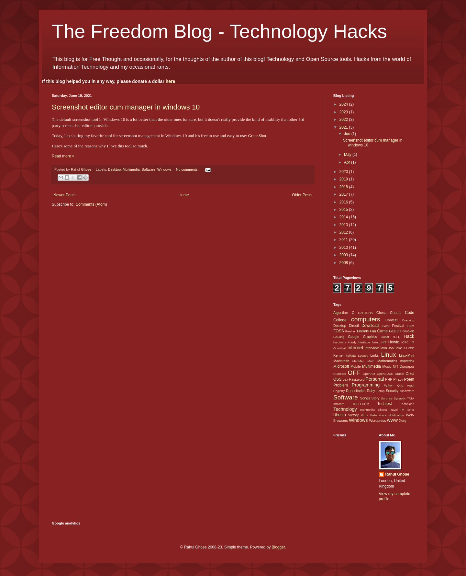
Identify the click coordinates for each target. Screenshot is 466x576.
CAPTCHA (365, 313)
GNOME (408, 331)
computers (365, 319)
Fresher (350, 331)
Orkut (410, 373)
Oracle (399, 373)
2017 (344, 194)
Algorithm (340, 313)
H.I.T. (396, 337)
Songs (365, 398)
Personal (374, 379)
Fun (373, 331)
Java (383, 348)
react (410, 385)
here (170, 81)
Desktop (114, 169)
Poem (409, 379)
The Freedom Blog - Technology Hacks (219, 31)
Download (370, 325)
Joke (398, 348)
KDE (411, 348)
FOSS (338, 331)
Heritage (364, 342)
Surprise (387, 398)
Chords (395, 313)
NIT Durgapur (403, 366)
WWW (392, 420)
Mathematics (387, 361)
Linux (388, 354)
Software (149, 169)
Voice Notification (391, 415)
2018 (344, 187)
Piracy (398, 379)
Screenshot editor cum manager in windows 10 (126, 107)
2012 (344, 232)
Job (391, 348)
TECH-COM (360, 404)
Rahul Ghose (397, 474)
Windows (164, 169)
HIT (383, 342)
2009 (344, 255)
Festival (398, 326)
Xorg (402, 420)
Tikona (382, 409)
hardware (339, 342)
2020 (344, 171)
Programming (366, 384)
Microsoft (341, 366)
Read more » (63, 156)
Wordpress (377, 420)
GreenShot (257, 135)
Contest (391, 320)
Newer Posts (64, 195)
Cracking (408, 320)
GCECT (395, 331)
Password (356, 379)
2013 (344, 225)
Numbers (339, 373)
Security (392, 391)
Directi (354, 326)
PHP (388, 379)
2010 (344, 247)
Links (375, 355)
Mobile (355, 366)
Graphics (370, 337)
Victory (353, 415)
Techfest (384, 403)
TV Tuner (407, 409)
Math (370, 361)
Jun (347, 134)
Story (375, 398)
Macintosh (341, 361)
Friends (363, 331)
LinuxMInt (406, 355)
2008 (344, 262)
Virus (364, 415)
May (348, 154)
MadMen (358, 361)
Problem (340, 385)
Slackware (407, 391)
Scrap (380, 391)
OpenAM (369, 373)
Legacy (363, 355)
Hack (409, 336)
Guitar (385, 337)
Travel (393, 409)
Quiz (400, 385)
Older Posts (302, 195)
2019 (344, 179)
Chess (381, 313)
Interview (371, 348)
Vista (373, 415)
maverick (407, 361)
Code (409, 312)
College (340, 320)
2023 (344, 112)
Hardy (352, 342)
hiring (375, 342)
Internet (355, 347)
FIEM (410, 326)
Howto (393, 342)
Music (386, 366)
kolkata (351, 355)
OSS (337, 379)
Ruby (371, 391)
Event (386, 326)
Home (184, 195)
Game (382, 331)
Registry (339, 391)
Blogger (278, 547)
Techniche (407, 404)
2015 (344, 209)
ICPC (405, 342)
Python (389, 385)
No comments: (188, 169)
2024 (344, 104)
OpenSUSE (385, 373)
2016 (344, 202)
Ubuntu (339, 415)
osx (345, 379)
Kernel (338, 355)
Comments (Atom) (91, 204)
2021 (344, 127)
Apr (347, 162)
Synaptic (400, 398)
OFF (354, 372)
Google (353, 337)
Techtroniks (367, 409)
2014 (344, 217)
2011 (344, 239)
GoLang (338, 337)
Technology (345, 409)
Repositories (355, 391)
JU (405, 348)
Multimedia (131, 169)
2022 (344, 119)
